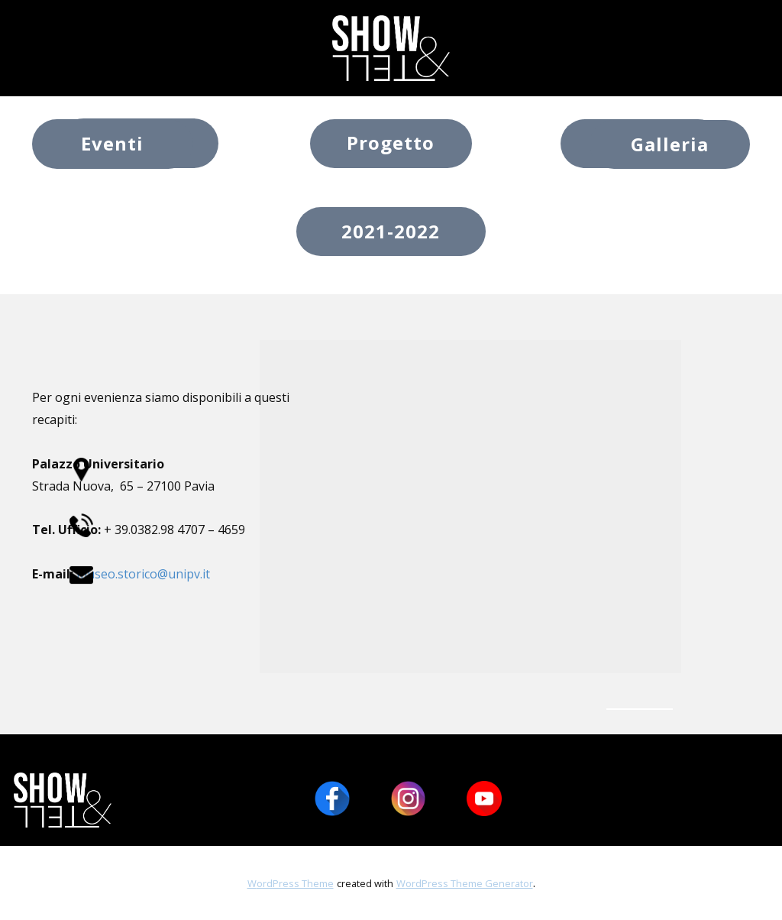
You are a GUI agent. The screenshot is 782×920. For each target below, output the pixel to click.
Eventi (112, 143)
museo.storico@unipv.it (143, 573)
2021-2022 (390, 231)
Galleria (670, 144)
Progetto (391, 142)
